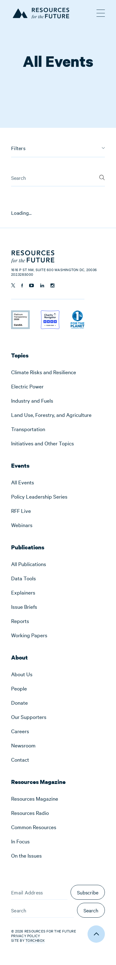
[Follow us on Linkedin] (42, 285)
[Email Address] (39, 892)
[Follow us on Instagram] (52, 285)
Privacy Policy (25, 935)
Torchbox (35, 940)
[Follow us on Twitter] (13, 285)
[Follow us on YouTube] (31, 285)
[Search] (102, 177)
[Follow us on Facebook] (22, 285)
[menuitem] (58, 372)
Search (91, 910)
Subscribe (87, 892)
